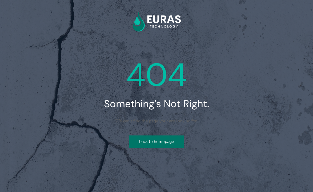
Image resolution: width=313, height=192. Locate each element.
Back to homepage (156, 142)
